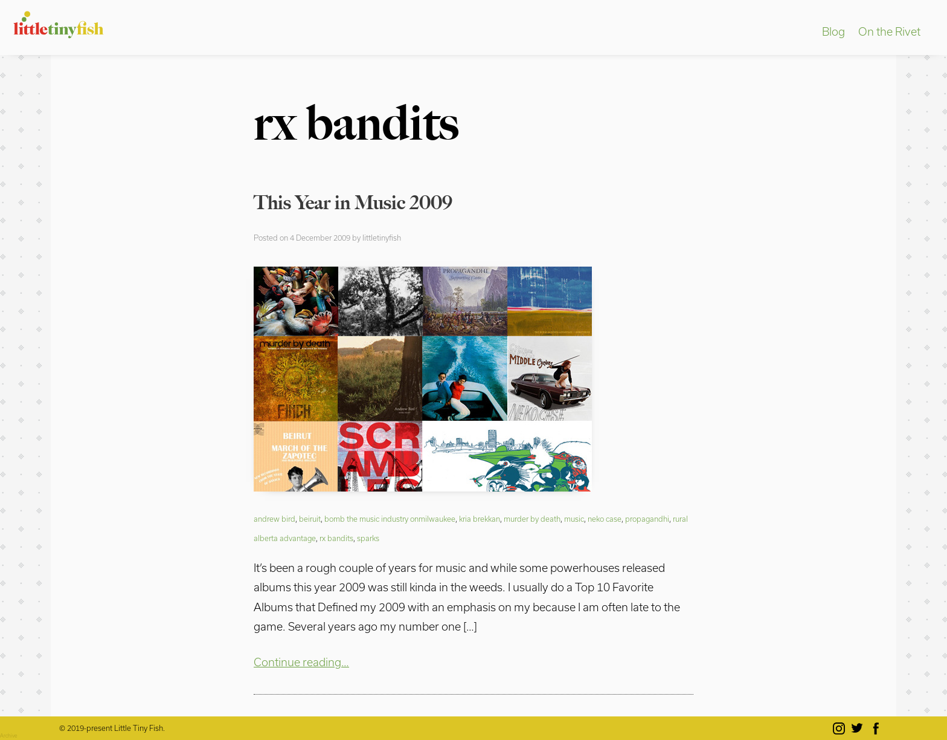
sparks (368, 538)
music (574, 518)
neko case (604, 518)
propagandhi (647, 518)
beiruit (310, 518)
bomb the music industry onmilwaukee (389, 518)
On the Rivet (889, 31)
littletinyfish (381, 237)
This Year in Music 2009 (353, 202)
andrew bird (274, 518)
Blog (833, 31)
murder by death (532, 518)
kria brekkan (479, 518)
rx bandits (336, 538)
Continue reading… (301, 662)
